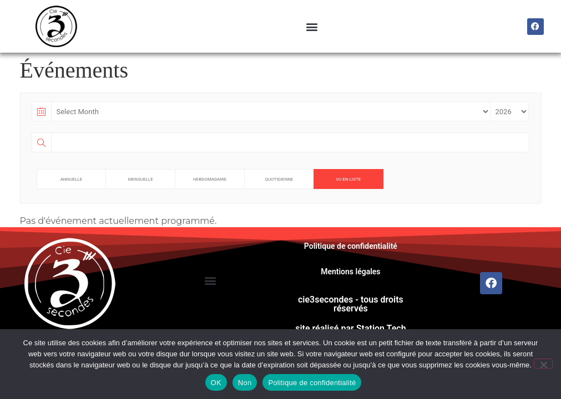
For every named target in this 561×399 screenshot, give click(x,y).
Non (245, 382)
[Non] (543, 364)
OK (216, 382)
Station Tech (381, 328)
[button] (311, 26)
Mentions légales (350, 271)
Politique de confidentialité (350, 246)
